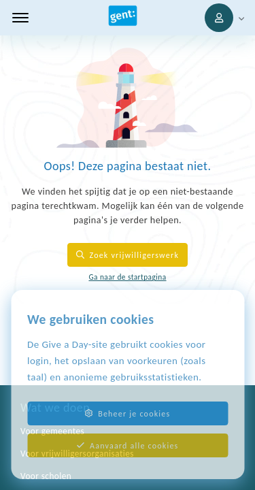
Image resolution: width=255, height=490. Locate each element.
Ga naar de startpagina (127, 277)
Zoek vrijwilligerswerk (127, 255)
